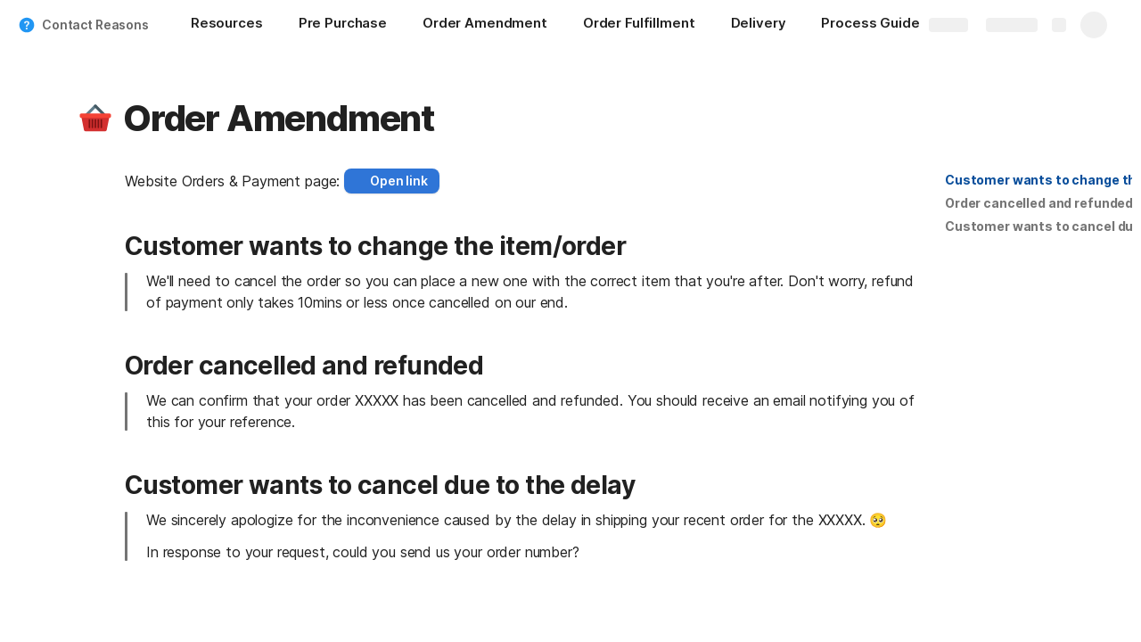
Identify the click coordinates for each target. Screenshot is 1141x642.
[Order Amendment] (485, 25)
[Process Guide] (879, 25)
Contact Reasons (95, 24)
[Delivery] (758, 25)
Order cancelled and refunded (1039, 202)
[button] (95, 118)
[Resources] (227, 25)
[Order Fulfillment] (639, 25)
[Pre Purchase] (343, 25)
